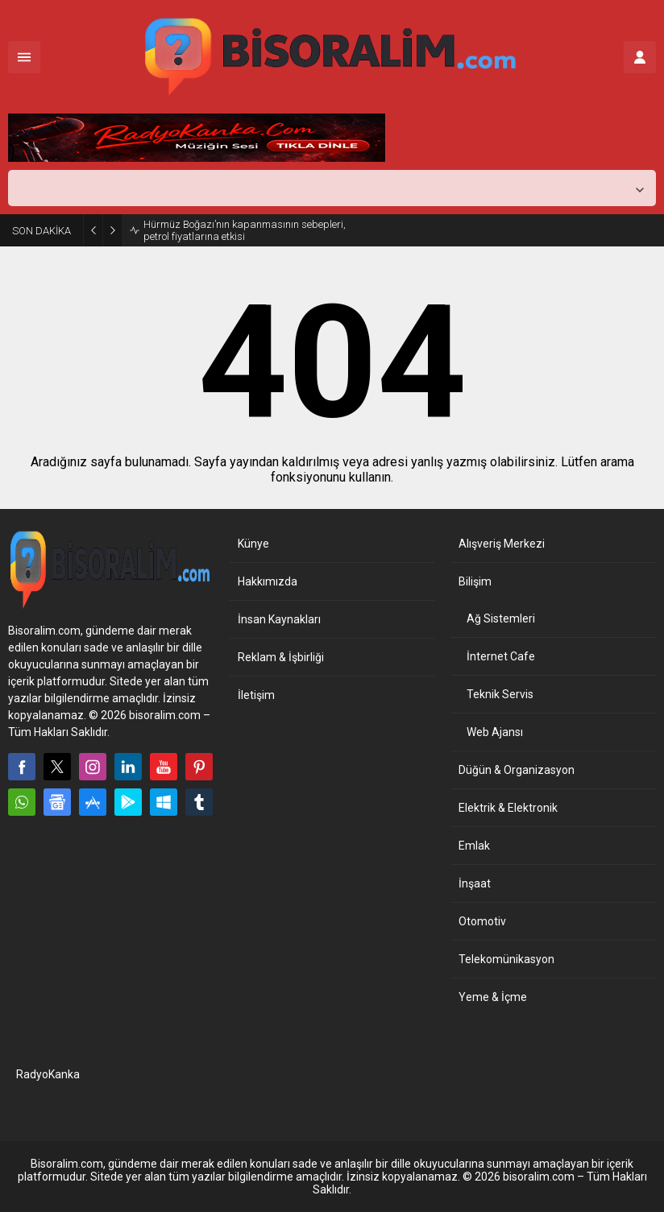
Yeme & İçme (493, 997)
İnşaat (475, 883)
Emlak (474, 845)
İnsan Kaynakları (279, 619)
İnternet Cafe (501, 656)
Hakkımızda (267, 581)
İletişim (256, 695)
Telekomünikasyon (506, 959)
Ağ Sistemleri (501, 618)
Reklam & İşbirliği (281, 657)
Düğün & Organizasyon (517, 769)
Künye (253, 543)
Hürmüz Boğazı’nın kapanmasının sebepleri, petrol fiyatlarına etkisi (244, 230)
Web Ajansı (495, 732)
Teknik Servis (500, 694)
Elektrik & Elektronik (508, 807)
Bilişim (475, 581)
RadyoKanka (48, 1074)
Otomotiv (482, 921)
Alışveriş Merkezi (502, 543)
